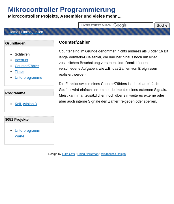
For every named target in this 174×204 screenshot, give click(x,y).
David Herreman (88, 154)
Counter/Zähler (27, 66)
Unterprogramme (28, 77)
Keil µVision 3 (26, 104)
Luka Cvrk (68, 154)
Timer (19, 71)
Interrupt (21, 60)
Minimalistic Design (113, 154)
